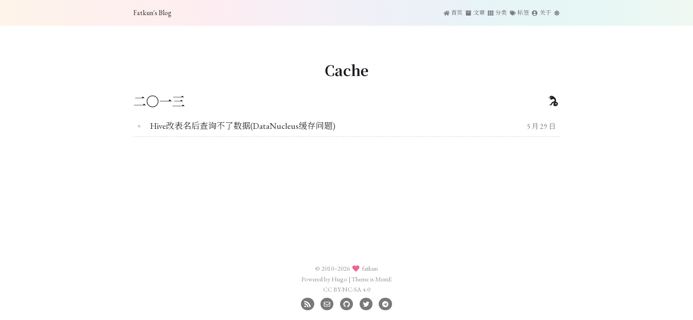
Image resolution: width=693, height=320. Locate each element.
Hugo (339, 279)
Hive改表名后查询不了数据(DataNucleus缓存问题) (242, 126)
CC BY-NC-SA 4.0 (346, 289)
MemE (383, 279)
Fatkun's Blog (152, 12)
